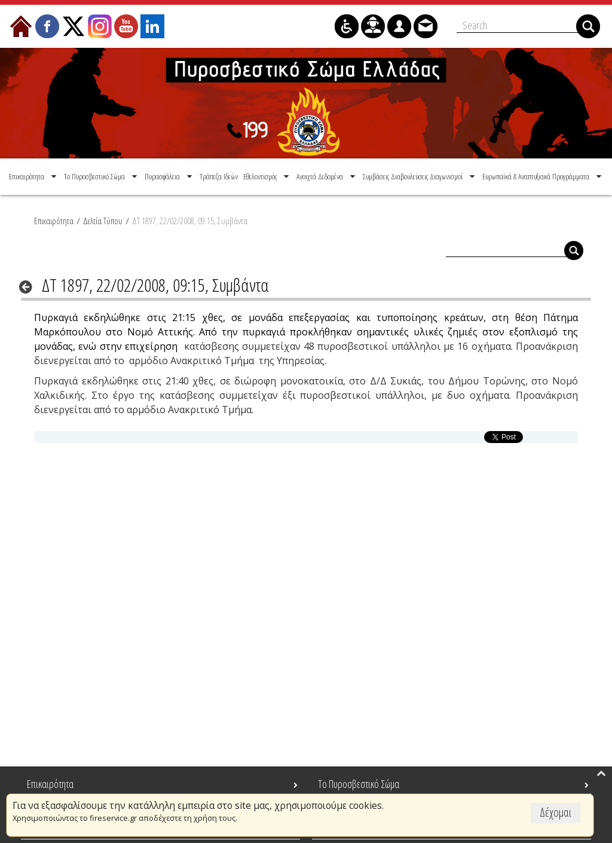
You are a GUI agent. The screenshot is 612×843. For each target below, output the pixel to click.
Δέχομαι (555, 812)
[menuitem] (34, 176)
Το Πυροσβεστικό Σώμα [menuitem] (358, 784)
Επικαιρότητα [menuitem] (50, 784)
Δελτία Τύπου (103, 221)
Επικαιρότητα (54, 221)
